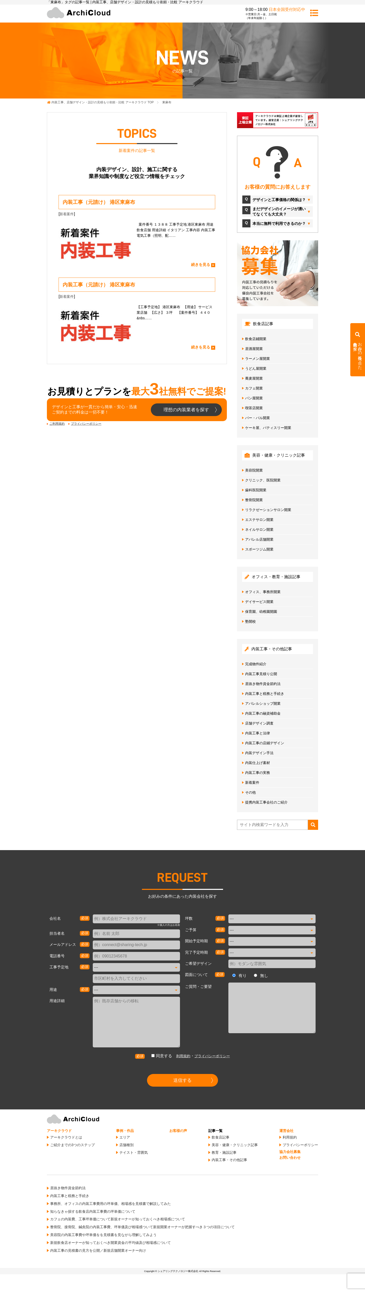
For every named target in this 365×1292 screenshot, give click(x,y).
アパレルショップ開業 (263, 703)
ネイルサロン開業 (259, 529)
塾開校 (250, 621)
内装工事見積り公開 (261, 674)
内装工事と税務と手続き (264, 693)
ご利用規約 (57, 423)
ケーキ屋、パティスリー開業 (268, 427)
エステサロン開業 (259, 519)
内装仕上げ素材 (257, 763)
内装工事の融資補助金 (263, 713)
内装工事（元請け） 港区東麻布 (99, 202)
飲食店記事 (220, 1137)
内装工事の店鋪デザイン (264, 743)
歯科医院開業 (255, 490)
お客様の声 (178, 1131)
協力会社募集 (290, 1152)
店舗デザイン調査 (259, 723)
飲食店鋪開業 (255, 339)
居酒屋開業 (254, 348)
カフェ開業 (254, 388)
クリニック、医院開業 (263, 480)
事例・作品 (125, 1131)
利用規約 (183, 1056)
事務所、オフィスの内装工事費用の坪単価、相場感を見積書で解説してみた (110, 1204)
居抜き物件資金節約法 (263, 684)
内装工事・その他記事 (229, 1160)
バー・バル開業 (257, 418)
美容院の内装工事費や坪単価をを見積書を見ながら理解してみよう (103, 1235)
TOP (102, 102)
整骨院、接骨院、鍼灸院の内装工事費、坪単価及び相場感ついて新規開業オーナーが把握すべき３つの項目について (142, 1227)
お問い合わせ (290, 1158)
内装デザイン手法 (259, 753)
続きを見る (200, 264)
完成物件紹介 (255, 664)
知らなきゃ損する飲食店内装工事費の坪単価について (92, 1211)
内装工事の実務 (257, 772)
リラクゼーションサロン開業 (268, 510)
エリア (124, 1137)
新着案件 (67, 214)
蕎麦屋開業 (254, 378)
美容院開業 (254, 470)
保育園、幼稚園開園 (261, 611)
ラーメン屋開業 (257, 358)
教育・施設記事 (224, 1152)
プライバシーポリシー (86, 423)
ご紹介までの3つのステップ (72, 1145)
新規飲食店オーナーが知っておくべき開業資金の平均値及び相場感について (110, 1243)
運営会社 (286, 1131)
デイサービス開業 (259, 601)
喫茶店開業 (254, 408)
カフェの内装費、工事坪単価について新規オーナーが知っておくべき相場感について (117, 1219)
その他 (250, 792)
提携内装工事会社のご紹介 (266, 802)
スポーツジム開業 (259, 549)
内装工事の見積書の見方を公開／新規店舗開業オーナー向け (98, 1250)
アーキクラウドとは (66, 1137)
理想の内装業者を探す (186, 409)
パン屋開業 (254, 398)
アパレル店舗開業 (259, 539)
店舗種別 (126, 1145)
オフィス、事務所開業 (263, 592)
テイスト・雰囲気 (133, 1152)
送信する (182, 1080)
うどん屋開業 (255, 368)
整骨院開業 (254, 500)
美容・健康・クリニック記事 (235, 1145)
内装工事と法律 (257, 733)
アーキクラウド (59, 1131)
